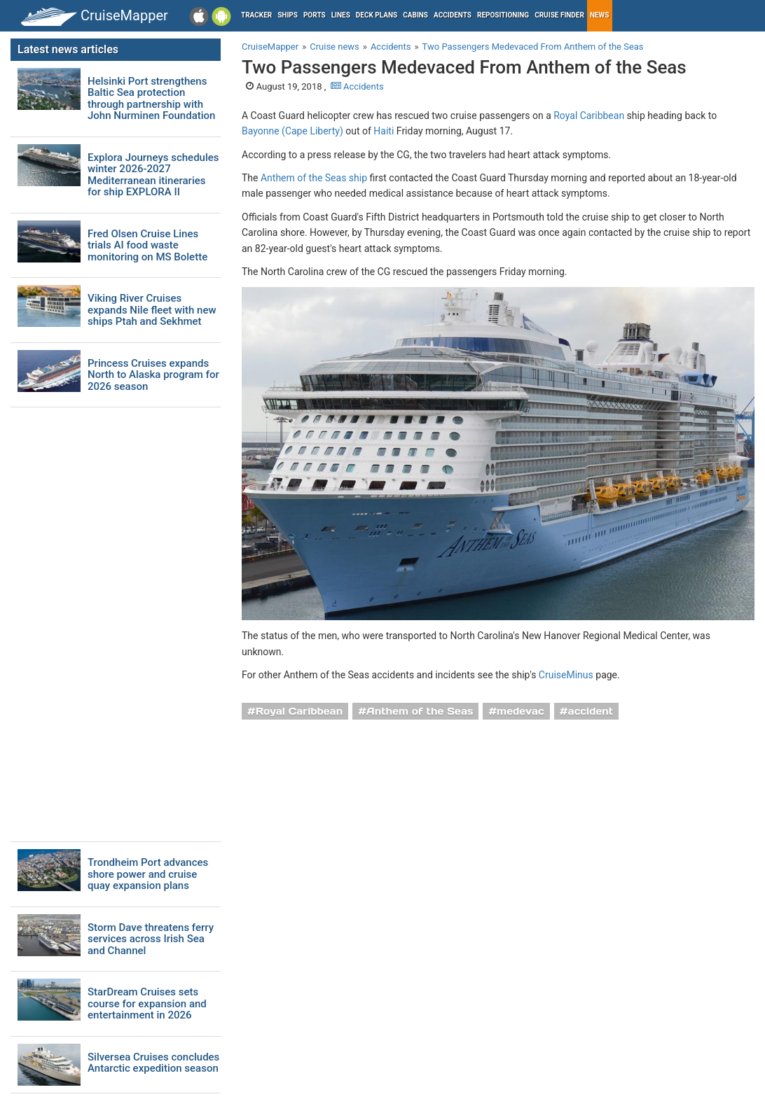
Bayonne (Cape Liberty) (292, 130)
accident (591, 711)
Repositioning (503, 15)
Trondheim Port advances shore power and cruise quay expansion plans (148, 874)
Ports (314, 15)
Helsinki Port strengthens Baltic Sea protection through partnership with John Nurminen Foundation (151, 99)
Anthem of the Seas (419, 711)
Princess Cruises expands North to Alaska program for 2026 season (153, 375)
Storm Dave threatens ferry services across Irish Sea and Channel (151, 939)
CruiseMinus (566, 674)
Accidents (452, 15)
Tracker (256, 15)
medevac (520, 711)
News (599, 15)
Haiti (383, 130)
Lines (340, 15)
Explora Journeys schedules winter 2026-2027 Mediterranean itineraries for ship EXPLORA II (153, 175)
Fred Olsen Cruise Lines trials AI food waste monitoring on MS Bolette (147, 245)
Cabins (415, 15)
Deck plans (376, 15)
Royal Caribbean (588, 115)
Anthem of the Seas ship (314, 177)
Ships (287, 15)
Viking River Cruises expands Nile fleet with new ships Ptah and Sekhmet (152, 310)
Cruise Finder (559, 15)
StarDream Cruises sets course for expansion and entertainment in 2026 (147, 1003)
